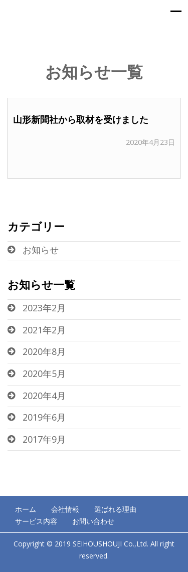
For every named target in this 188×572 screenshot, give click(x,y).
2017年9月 (44, 439)
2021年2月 (44, 330)
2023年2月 (44, 308)
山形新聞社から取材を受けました (80, 119)
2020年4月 (44, 396)
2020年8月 (44, 351)
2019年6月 (44, 417)
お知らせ (41, 250)
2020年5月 (44, 373)
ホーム (25, 509)
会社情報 (65, 509)
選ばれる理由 (115, 509)
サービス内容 (36, 521)
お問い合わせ (93, 521)
